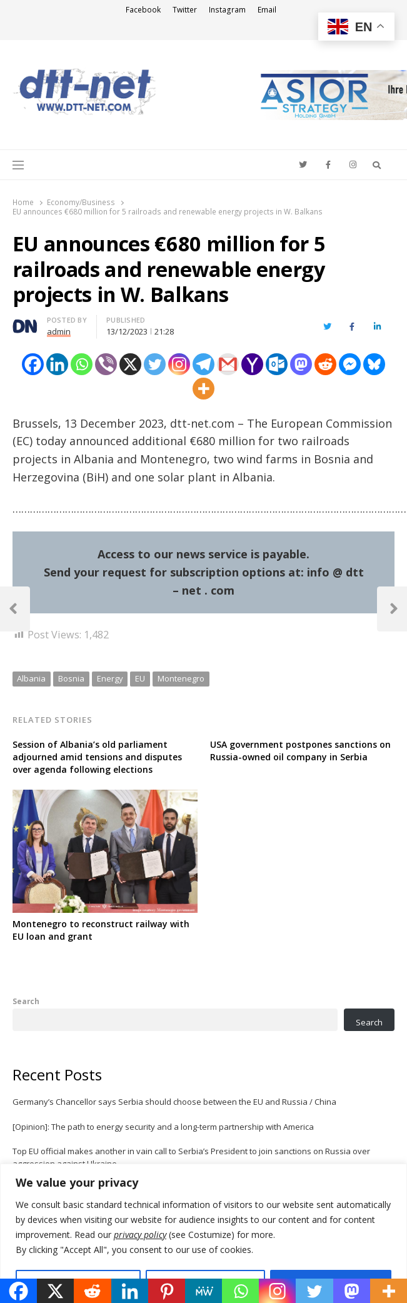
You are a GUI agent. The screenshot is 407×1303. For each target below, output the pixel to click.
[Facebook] (33, 364)
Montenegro (181, 678)
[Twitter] (155, 364)
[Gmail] (228, 364)
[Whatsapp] (82, 364)
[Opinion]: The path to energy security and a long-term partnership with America (163, 1126)
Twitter (185, 9)
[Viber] (106, 364)
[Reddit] (325, 364)
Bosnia (71, 678)
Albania (31, 678)
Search (26, 1001)
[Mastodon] (301, 364)
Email (267, 9)
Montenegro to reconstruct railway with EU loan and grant (101, 930)
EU (140, 678)
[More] (203, 389)
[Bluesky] (374, 364)
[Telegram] (203, 364)
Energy (110, 678)
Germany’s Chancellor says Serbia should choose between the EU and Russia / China (174, 1101)
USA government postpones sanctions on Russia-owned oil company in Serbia (300, 750)
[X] (130, 364)
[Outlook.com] (277, 364)
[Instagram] (179, 364)
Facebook (143, 9)
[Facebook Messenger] (350, 364)
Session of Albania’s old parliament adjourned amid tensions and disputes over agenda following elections (97, 756)
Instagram (227, 9)
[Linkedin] (57, 364)
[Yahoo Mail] (252, 364)
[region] (203, 1233)
